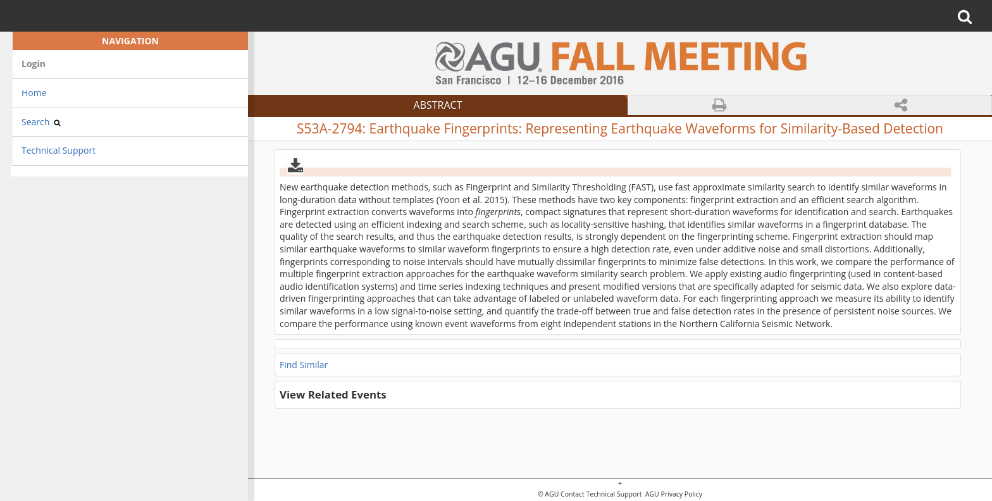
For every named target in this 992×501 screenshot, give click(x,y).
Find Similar (304, 365)
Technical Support (59, 150)
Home (34, 93)
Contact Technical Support (601, 494)
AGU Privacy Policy (672, 494)
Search (41, 122)
